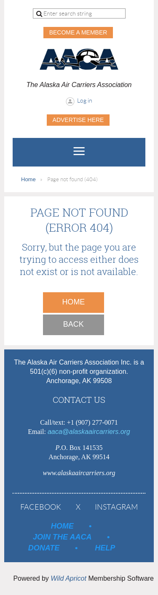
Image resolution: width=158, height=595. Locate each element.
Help (105, 548)
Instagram (116, 507)
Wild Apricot (68, 578)
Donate (44, 548)
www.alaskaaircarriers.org (79, 472)
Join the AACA (62, 537)
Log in (84, 100)
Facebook (40, 507)
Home (28, 179)
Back (73, 324)
